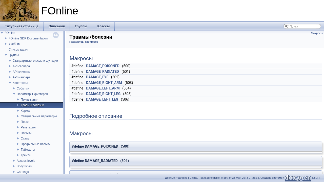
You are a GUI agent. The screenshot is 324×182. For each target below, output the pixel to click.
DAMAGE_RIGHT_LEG (103, 94)
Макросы (317, 33)
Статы (25, 138)
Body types (24, 166)
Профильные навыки (35, 144)
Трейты (26, 155)
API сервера (21, 66)
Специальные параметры (39, 116)
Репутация (28, 127)
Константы (20, 83)
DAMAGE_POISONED (102, 66)
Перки (25, 122)
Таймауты (28, 149)
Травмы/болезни (32, 105)
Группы (14, 55)
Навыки (26, 133)
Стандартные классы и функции (35, 60)
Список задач (18, 49)
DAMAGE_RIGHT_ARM (104, 83)
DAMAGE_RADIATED (102, 72)
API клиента (21, 72)
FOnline (10, 33)
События (23, 88)
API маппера (22, 77)
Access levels (26, 161)
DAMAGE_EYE (97, 77)
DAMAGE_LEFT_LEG (102, 99)
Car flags (23, 172)
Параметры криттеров (32, 94)
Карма (25, 110)
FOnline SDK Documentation (28, 38)
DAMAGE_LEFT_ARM (102, 88)
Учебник (14, 44)
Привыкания (29, 99)
